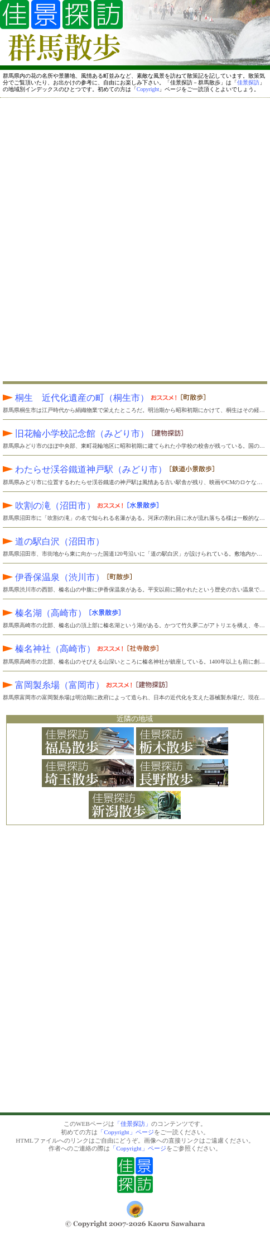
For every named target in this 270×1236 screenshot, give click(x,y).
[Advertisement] (135, 237)
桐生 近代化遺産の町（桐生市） (90, 397)
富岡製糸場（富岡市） (68, 685)
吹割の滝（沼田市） (63, 505)
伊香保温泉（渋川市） (53, 577)
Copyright (148, 89)
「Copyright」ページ (125, 1132)
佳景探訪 (248, 82)
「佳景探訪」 (132, 1123)
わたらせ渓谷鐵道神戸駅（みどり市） (85, 469)
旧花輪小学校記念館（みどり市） (76, 433)
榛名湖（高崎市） (44, 613)
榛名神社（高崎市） (63, 648)
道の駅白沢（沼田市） (53, 541)
